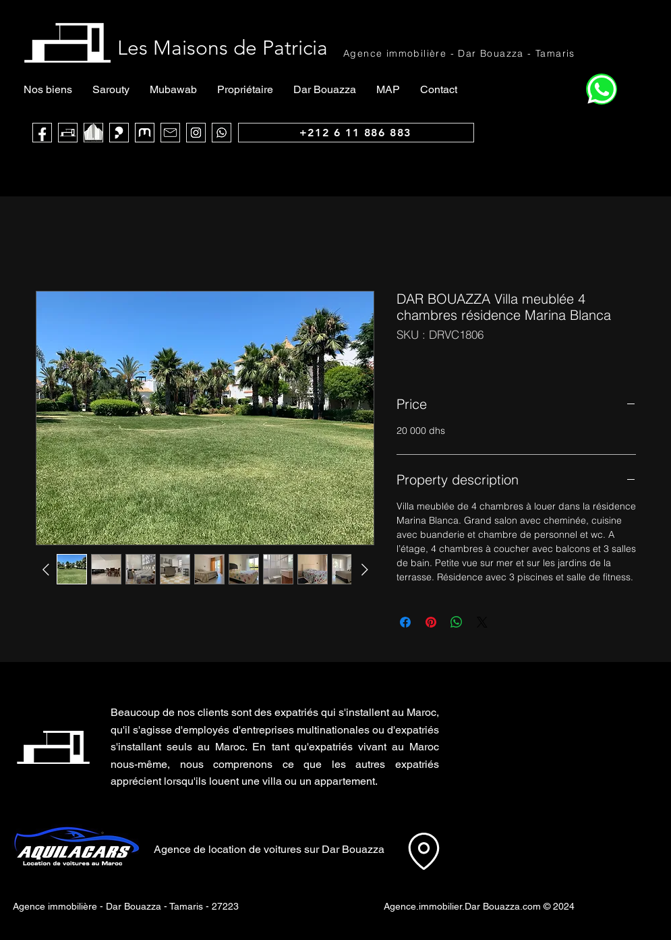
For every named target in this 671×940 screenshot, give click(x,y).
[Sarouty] (119, 132)
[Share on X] (482, 622)
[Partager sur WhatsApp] (456, 622)
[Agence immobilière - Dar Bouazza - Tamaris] (460, 53)
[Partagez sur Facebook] (405, 622)
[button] (511, 738)
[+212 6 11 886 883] (356, 132)
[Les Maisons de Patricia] (68, 132)
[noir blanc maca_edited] (93, 132)
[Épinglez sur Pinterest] (431, 622)
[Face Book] (42, 132)
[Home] (601, 89)
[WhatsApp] (221, 132)
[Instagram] (196, 132)
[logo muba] (144, 132)
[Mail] (170, 132)
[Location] (423, 851)
